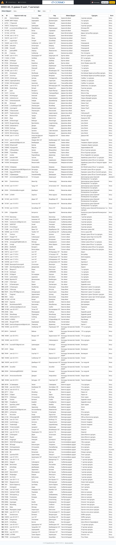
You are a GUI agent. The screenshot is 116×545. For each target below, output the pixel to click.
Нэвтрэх (112, 2)
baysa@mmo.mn (50, 543)
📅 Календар (96, 2)
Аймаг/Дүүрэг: (6, 11)
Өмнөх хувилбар (69, 543)
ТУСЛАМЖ (22, 2)
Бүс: (39, 11)
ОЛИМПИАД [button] (11, 2)
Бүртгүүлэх (105, 2)
